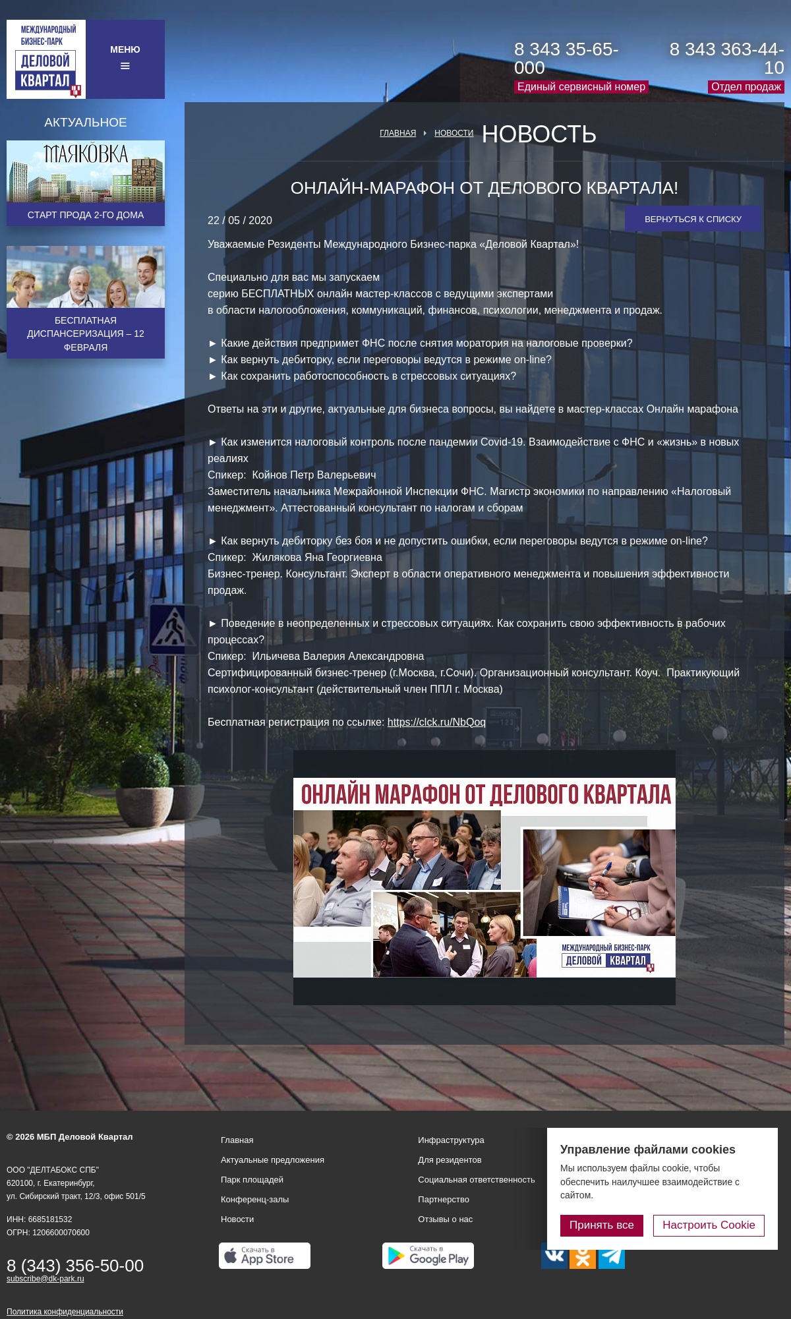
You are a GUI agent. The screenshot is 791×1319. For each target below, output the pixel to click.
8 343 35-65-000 (566, 58)
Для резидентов (449, 1160)
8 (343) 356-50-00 (75, 1265)
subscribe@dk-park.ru (45, 1278)
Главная (398, 133)
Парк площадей (252, 1180)
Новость (539, 134)
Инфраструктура (451, 1140)
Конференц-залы (255, 1199)
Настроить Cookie (708, 1225)
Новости (453, 133)
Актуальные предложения (272, 1160)
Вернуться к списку (693, 219)
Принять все (602, 1225)
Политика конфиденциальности (65, 1311)
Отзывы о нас (445, 1219)
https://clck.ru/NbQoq (437, 722)
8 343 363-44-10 (727, 58)
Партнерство (443, 1199)
